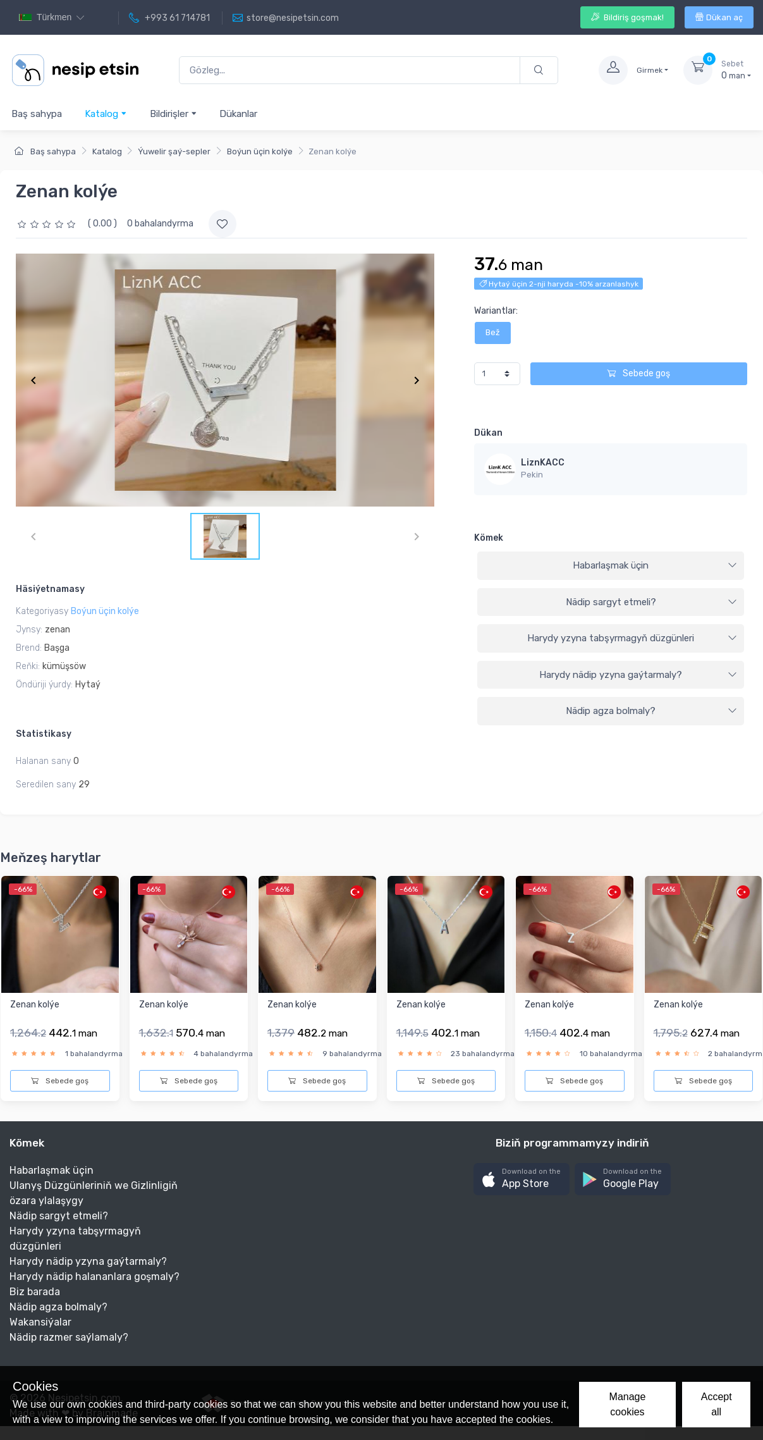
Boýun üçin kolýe (260, 151)
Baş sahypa (36, 114)
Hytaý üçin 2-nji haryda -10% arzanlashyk (558, 284)
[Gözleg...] (349, 70)
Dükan (488, 433)
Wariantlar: (496, 310)
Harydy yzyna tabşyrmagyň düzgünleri (632, 638)
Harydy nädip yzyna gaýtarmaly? (638, 674)
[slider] (48, 223)
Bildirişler (173, 114)
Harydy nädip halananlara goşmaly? (94, 1277)
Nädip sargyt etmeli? (651, 602)
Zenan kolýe (34, 1004)
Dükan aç (719, 17)
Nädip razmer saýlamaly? (68, 1337)
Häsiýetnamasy (50, 589)
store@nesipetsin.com (286, 18)
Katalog (106, 114)
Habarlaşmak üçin (655, 565)
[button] (521, 1179)
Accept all (716, 1404)
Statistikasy (43, 734)
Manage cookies (627, 1404)
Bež (492, 332)
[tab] (611, 566)
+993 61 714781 (169, 18)
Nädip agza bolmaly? (651, 711)
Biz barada (34, 1292)
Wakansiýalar (40, 1322)
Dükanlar (238, 114)
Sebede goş (638, 373)
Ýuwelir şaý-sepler (174, 151)
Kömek (488, 537)
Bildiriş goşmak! (627, 17)
